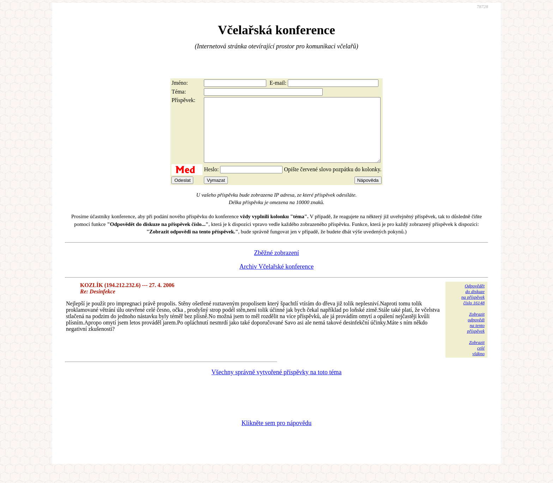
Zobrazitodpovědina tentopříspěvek (476, 335)
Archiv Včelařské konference (276, 279)
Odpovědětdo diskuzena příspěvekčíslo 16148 (473, 307)
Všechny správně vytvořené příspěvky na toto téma (277, 384)
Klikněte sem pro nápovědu (276, 435)
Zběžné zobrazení (276, 265)
